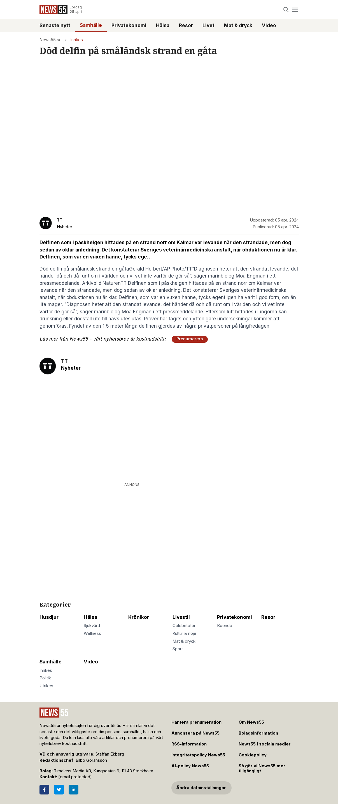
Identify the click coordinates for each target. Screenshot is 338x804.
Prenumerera (189, 338)
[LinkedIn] (73, 789)
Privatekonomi (128, 25)
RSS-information (189, 744)
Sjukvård (92, 625)
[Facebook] (44, 789)
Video (269, 25)
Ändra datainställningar (201, 787)
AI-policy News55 (190, 765)
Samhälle (91, 25)
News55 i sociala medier (265, 744)
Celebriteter (184, 625)
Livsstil (181, 617)
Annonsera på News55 (195, 733)
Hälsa (162, 25)
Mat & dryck (238, 25)
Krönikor (138, 617)
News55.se (50, 39)
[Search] (285, 9)
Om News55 (251, 722)
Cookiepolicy (253, 755)
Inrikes (76, 39)
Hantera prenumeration (196, 722)
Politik (45, 678)
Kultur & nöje (184, 633)
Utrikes (46, 685)
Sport (178, 648)
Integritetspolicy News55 (198, 755)
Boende (224, 625)
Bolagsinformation (258, 733)
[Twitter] (59, 789)
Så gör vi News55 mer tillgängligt (262, 768)
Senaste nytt (54, 25)
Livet (208, 25)
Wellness (92, 633)
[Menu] (295, 9)
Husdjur (49, 617)
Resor (186, 25)
